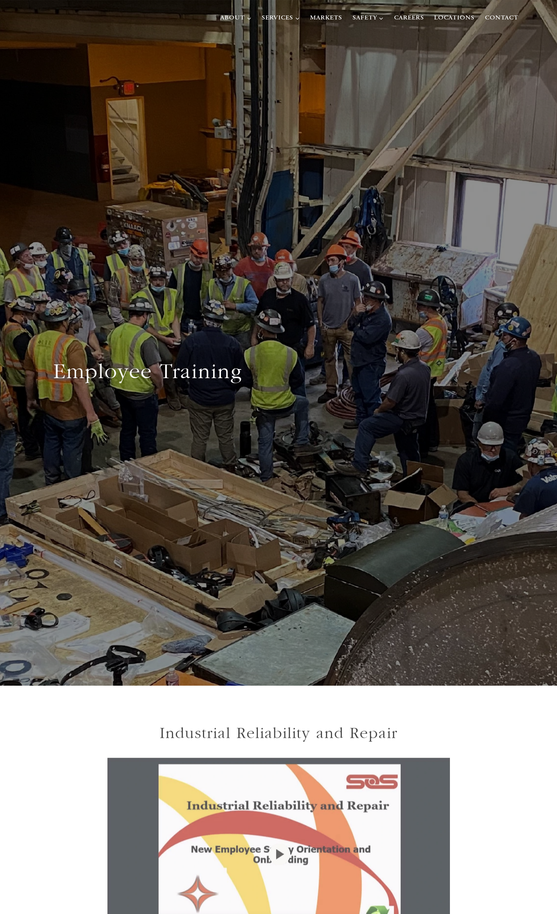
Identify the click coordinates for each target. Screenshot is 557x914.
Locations (454, 18)
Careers (409, 18)
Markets (326, 18)
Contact (501, 18)
